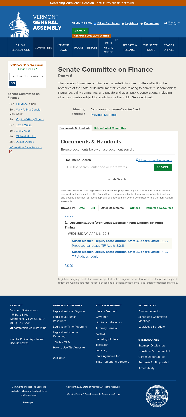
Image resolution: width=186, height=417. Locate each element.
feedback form (39, 391)
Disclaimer (59, 358)
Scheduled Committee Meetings (152, 319)
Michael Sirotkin (26, 136)
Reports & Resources (159, 208)
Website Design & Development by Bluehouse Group (93, 394)
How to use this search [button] (154, 160)
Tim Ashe (22, 104)
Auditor (100, 334)
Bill (93, 208)
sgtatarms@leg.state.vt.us (28, 328)
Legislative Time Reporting (70, 326)
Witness (135, 208)
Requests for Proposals (152, 362)
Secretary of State (107, 339)
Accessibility (146, 368)
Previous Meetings (104, 115)
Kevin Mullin (24, 125)
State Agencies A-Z (108, 356)
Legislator (130, 23)
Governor (102, 317)
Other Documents (112, 208)
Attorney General (107, 328)
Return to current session (115, 3)
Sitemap (143, 345)
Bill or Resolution (107, 23)
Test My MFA (61, 342)
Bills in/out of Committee (110, 128)
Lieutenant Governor (109, 322)
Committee (150, 23)
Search (80, 30)
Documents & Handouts (74, 128)
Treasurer (102, 345)
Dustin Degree (25, 142)
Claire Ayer (23, 131)
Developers (29, 402)
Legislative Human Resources (64, 319)
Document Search (118, 160)
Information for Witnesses (25, 149)
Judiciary (101, 350)
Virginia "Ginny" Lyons (30, 119)
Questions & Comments (153, 351)
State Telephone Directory (112, 362)
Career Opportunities (151, 357)
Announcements (148, 311)
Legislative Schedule (151, 326)
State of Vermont (106, 311)
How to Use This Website (69, 347)
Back (69, 216)
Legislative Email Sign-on (69, 311)
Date (82, 208)
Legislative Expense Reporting (65, 334)
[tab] (75, 128)
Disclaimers (158, 345)
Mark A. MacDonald (28, 109)
